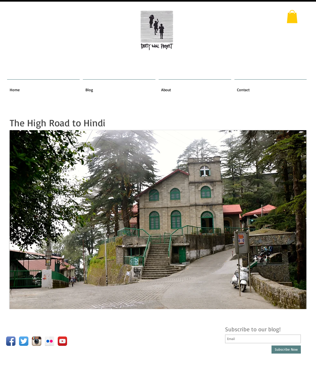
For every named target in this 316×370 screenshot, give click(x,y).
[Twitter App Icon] (23, 341)
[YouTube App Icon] (62, 341)
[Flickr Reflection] (49, 341)
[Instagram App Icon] (36, 341)
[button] (292, 16)
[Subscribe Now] (286, 350)
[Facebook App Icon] (10, 341)
